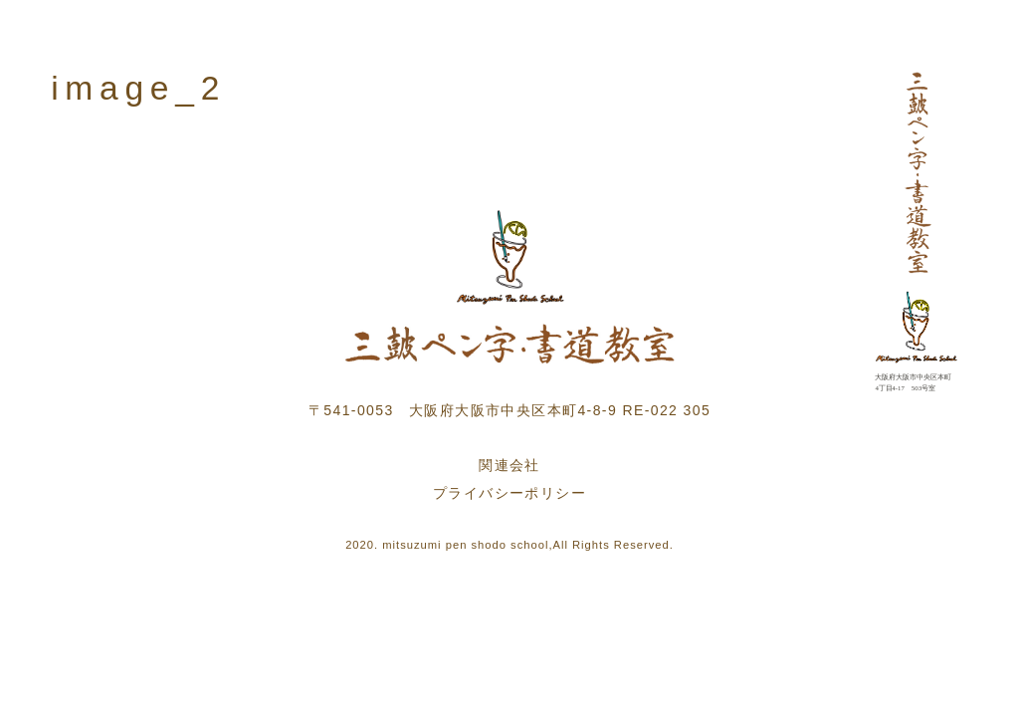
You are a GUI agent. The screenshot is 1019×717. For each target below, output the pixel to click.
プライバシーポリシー (509, 493)
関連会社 (509, 465)
